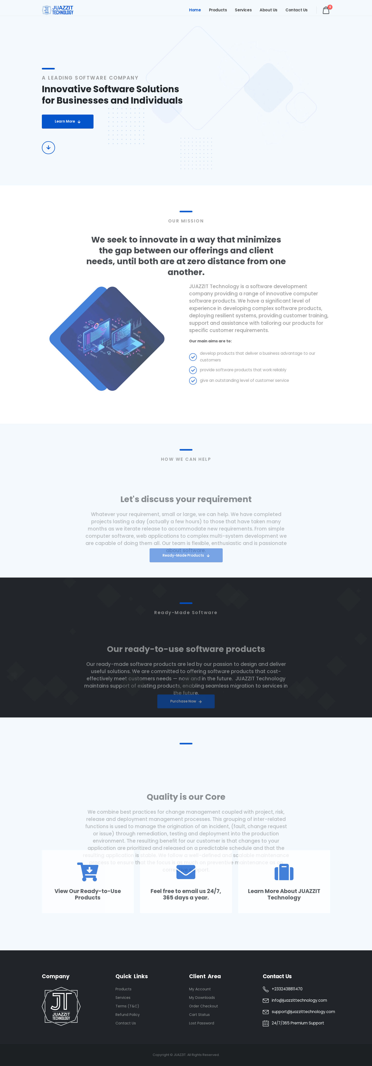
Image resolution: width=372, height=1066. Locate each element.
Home (195, 10)
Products (218, 10)
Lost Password (201, 1023)
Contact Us (296, 10)
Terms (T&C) (127, 1006)
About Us (268, 10)
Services (243, 10)
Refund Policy (127, 1014)
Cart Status (199, 1014)
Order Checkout (203, 1006)
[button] (68, 126)
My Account (200, 989)
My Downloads (202, 997)
